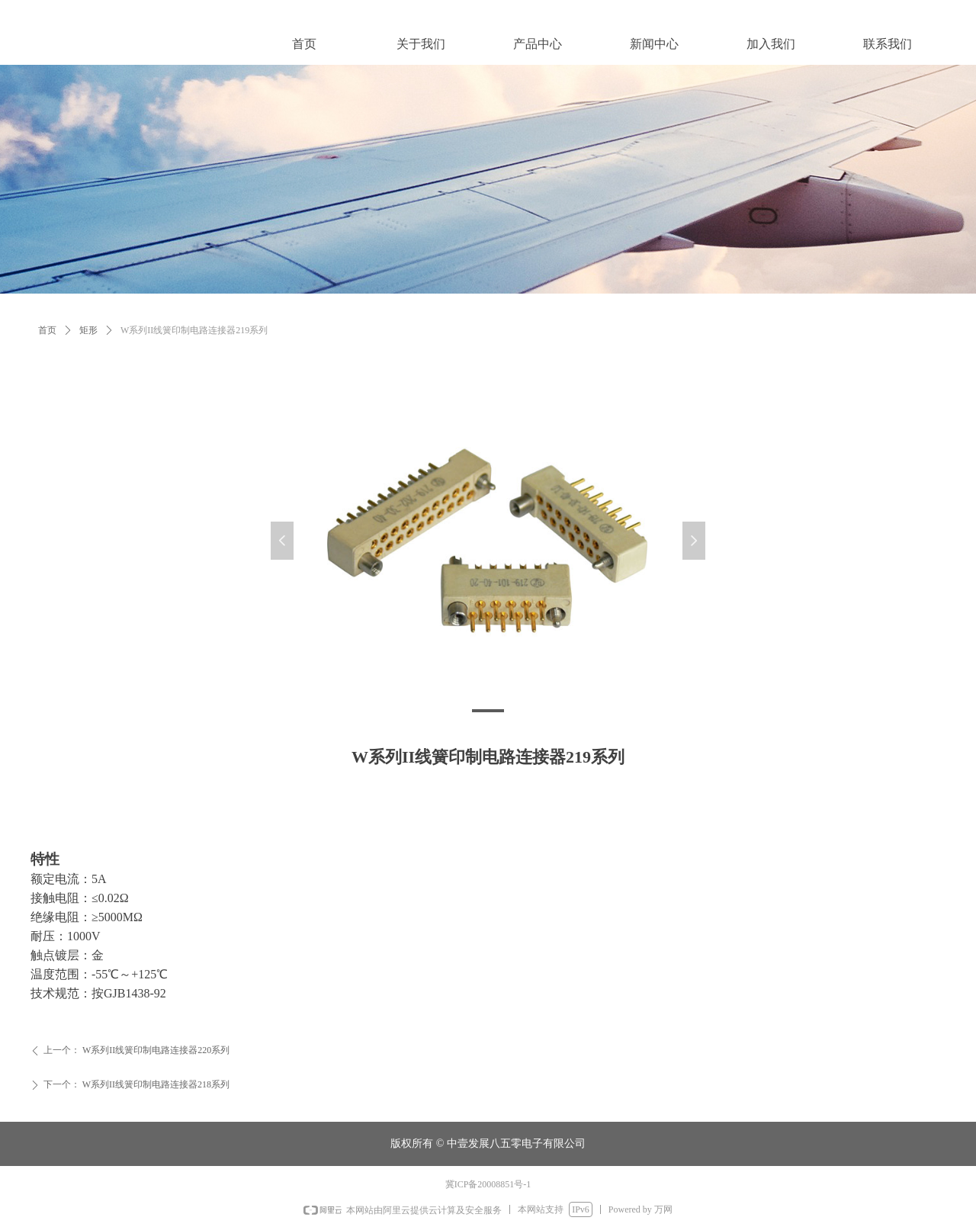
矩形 (88, 330)
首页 (47, 330)
